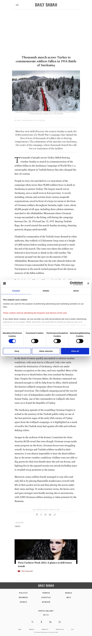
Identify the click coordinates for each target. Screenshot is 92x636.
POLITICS (23, 593)
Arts (68, 597)
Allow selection (46, 351)
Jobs (19, 629)
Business (23, 597)
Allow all (75, 351)
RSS (72, 629)
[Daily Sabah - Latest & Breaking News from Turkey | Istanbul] (46, 4)
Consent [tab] (16, 291)
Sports (23, 602)
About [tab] (76, 291)
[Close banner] (88, 283)
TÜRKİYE (46, 593)
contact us (60, 629)
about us (45, 629)
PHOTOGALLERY (27, 571)
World (68, 593)
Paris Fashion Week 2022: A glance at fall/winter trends (45, 564)
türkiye (17, 526)
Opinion (46, 602)
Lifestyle (46, 597)
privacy (31, 629)
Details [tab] (46, 291)
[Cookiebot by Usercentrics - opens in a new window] (72, 283)
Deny (17, 351)
